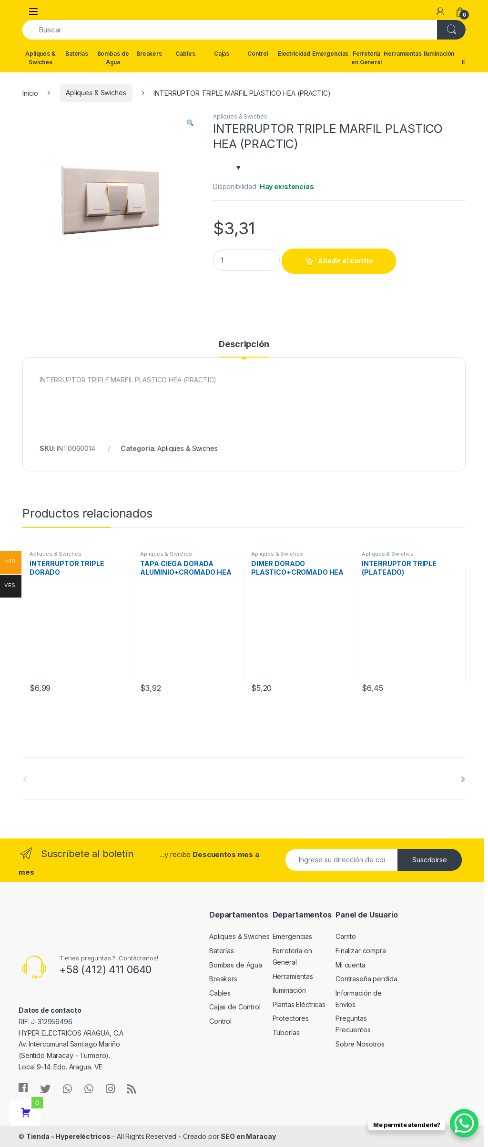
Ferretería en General (366, 58)
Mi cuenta (351, 965)
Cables (185, 53)
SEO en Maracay (248, 1136)
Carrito (346, 936)
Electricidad (294, 53)
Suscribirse (429, 860)
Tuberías (286, 1032)
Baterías (76, 53)
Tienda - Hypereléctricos (68, 1136)
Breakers (149, 53)
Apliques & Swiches (40, 58)
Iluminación (439, 53)
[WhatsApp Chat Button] (464, 1123)
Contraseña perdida (366, 979)
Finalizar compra (361, 951)
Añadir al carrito (345, 261)
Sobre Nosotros (360, 1044)
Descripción (244, 344)
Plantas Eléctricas (299, 1004)
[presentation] (463, 779)
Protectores (291, 1018)
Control (257, 53)
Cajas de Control (235, 1007)
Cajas (221, 53)
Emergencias (330, 53)
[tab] (244, 348)
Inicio (30, 93)
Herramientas (403, 53)
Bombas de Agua (113, 58)
